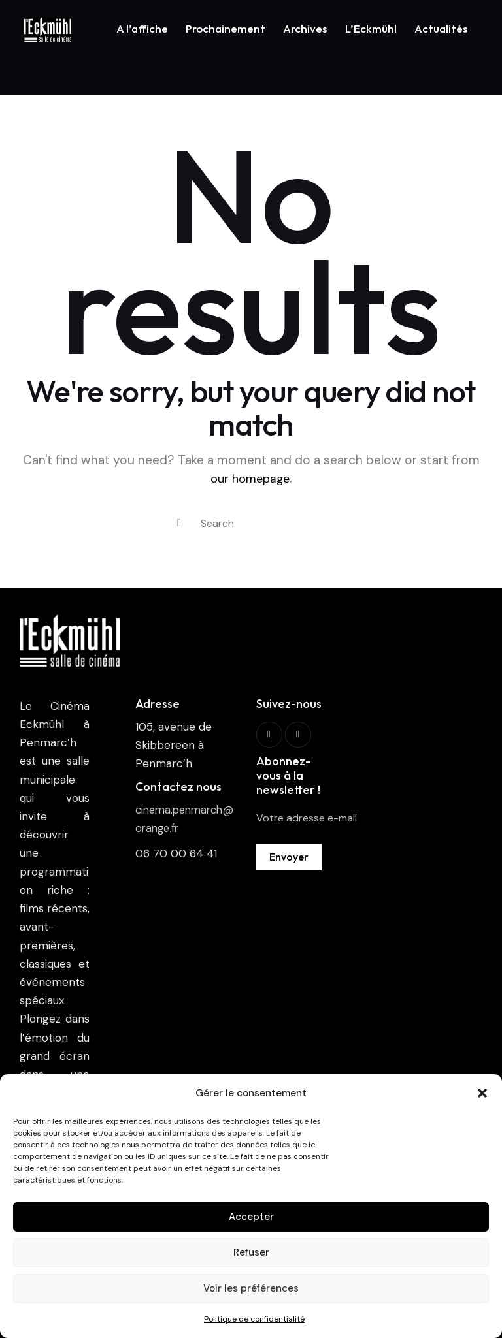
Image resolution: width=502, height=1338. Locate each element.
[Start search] (179, 488)
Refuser (251, 1252)
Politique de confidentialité (254, 1319)
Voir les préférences (251, 1288)
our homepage (250, 443)
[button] (482, 1093)
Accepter (251, 1216)
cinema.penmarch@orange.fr (182, 783)
